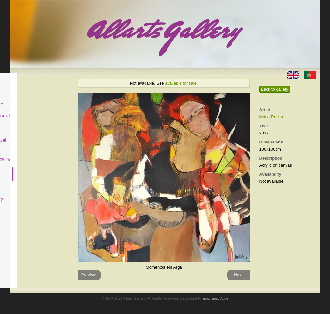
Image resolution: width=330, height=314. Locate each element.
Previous (89, 274)
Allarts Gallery (34, 76)
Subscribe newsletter (30, 169)
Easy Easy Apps (215, 298)
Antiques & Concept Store (40, 114)
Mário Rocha (271, 117)
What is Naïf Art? (37, 195)
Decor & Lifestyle (37, 99)
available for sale (181, 83)
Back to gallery (274, 89)
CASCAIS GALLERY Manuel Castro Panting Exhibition (40, 141)
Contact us (30, 207)
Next (238, 274)
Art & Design (32, 88)
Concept (27, 184)
